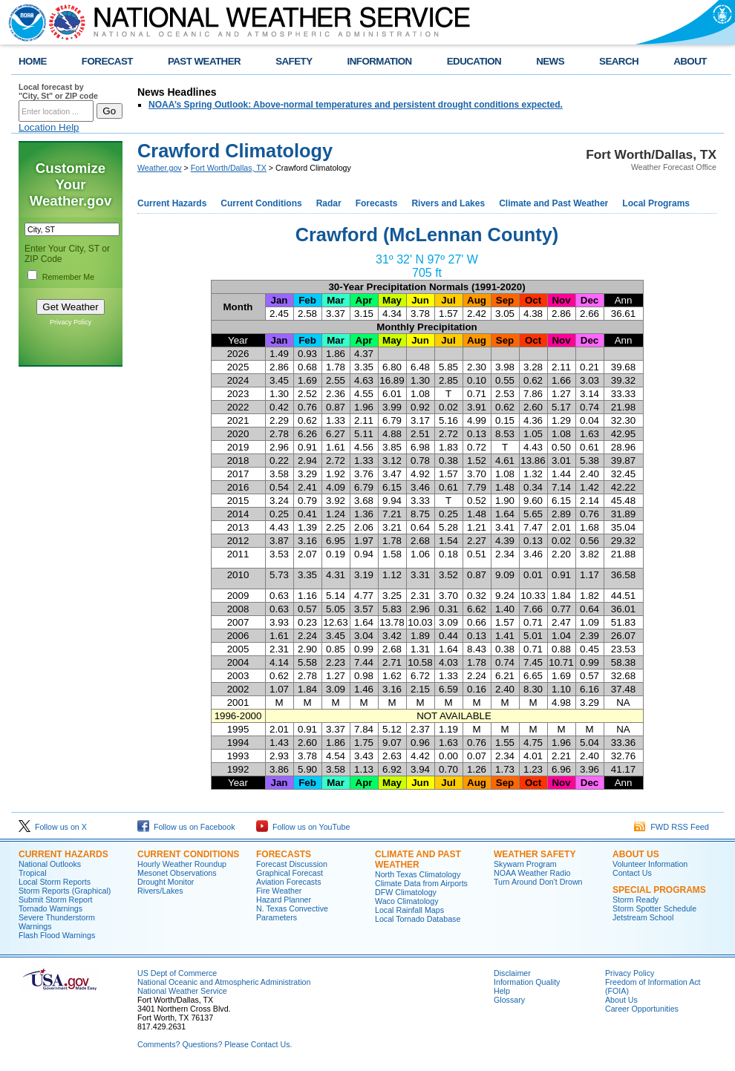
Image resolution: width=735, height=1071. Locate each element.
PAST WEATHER (204, 61)
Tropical (33, 872)
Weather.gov (159, 167)
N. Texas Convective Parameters (292, 913)
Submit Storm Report (56, 899)
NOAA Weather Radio (532, 872)
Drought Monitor (165, 881)
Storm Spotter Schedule (654, 908)
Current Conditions (260, 203)
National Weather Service (182, 990)
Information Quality (527, 981)
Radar (329, 203)
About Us (621, 999)
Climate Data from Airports (421, 883)
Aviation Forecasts (288, 881)
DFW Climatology (406, 892)
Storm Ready (635, 899)
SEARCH (618, 61)
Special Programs (659, 890)
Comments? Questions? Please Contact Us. (214, 1044)
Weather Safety (534, 854)
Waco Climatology (406, 901)
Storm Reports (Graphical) (65, 890)
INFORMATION (379, 61)
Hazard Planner (283, 899)
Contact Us (632, 872)
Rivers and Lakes (448, 203)
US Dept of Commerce (177, 973)
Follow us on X (53, 826)
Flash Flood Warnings (57, 935)
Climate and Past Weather (553, 203)
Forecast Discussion (291, 863)
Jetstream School (642, 917)
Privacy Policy (70, 322)
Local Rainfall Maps (409, 909)
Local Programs (656, 203)
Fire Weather (278, 890)
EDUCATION (474, 61)
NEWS (550, 61)
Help (502, 990)
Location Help (49, 127)
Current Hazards (171, 203)
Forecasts (377, 203)
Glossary (509, 999)
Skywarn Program (525, 863)
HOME (33, 61)
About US (635, 854)
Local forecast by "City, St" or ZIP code (58, 91)
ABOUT (690, 61)
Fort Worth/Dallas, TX (229, 167)
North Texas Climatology (417, 874)
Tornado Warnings (50, 908)
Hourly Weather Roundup (181, 863)
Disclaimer (512, 973)
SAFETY (293, 61)
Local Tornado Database (417, 918)
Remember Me (68, 276)
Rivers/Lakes (160, 890)
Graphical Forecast (289, 872)
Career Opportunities (642, 1008)
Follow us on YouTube (303, 826)
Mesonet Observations (177, 872)
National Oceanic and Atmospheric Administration (223, 981)
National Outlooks (50, 863)
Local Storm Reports (55, 881)
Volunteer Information (649, 863)
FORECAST (107, 61)
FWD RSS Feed (671, 826)
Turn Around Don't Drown (538, 881)
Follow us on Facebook (186, 826)
